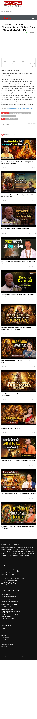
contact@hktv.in (9, 675)
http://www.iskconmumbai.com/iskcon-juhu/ (20, 108)
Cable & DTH (5, 690)
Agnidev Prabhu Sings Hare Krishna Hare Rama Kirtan (15, 287)
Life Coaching (5, 696)
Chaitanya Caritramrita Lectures (20, 113)
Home (3, 688)
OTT (2, 692)
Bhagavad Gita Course (8, 703)
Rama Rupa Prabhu (11, 118)
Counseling (4, 694)
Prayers (3, 701)
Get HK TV (4, 705)
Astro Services (5, 699)
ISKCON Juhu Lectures (9, 116)
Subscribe (6, 18)
